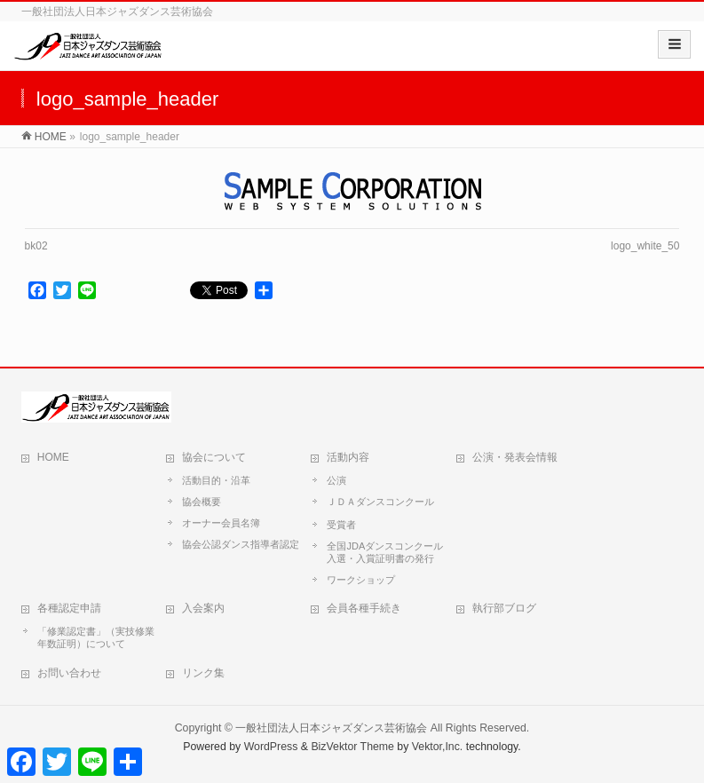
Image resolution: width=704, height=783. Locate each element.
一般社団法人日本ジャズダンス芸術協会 (331, 728)
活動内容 (348, 457)
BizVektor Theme (352, 746)
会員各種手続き (364, 608)
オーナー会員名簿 (221, 523)
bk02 (36, 246)
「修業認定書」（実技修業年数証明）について (95, 637)
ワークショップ (361, 579)
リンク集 (203, 673)
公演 (336, 480)
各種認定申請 (69, 608)
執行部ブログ (504, 608)
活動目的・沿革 (216, 480)
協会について (214, 457)
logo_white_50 (645, 246)
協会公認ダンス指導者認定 (240, 544)
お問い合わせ (69, 673)
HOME (53, 457)
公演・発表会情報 (515, 457)
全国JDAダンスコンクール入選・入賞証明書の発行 (385, 552)
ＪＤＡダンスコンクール (380, 501)
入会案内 (203, 608)
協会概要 (201, 501)
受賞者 (341, 524)
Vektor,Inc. (437, 746)
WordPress (271, 746)
